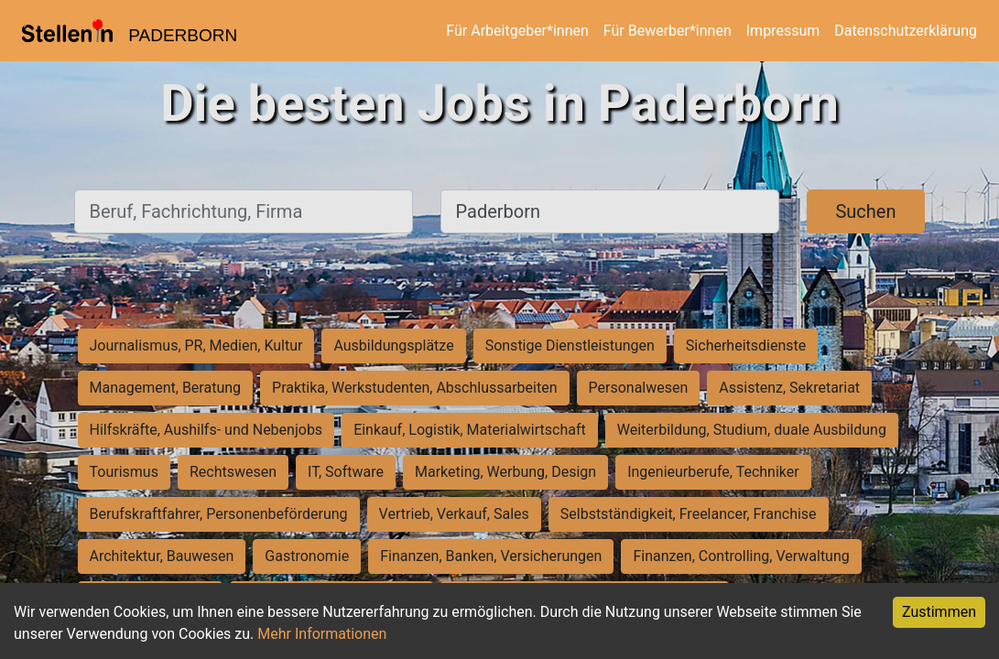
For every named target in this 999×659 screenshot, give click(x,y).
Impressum (783, 30)
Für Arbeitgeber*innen (517, 30)
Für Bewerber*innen (667, 30)
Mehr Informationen (321, 634)
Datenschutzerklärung (905, 30)
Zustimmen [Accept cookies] (939, 612)
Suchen (865, 211)
